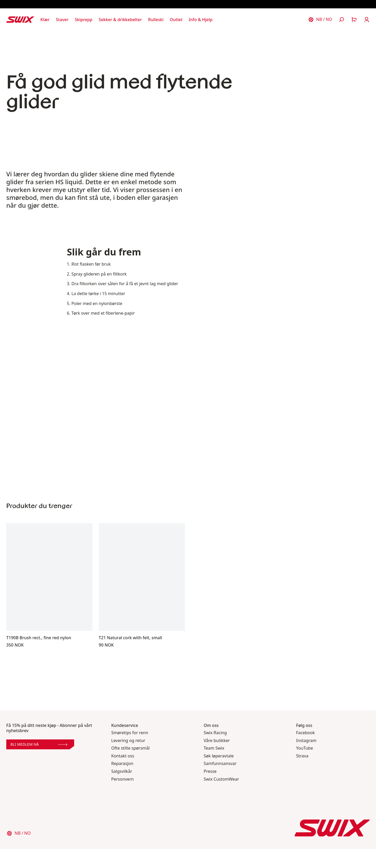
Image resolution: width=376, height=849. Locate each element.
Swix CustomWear (221, 779)
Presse (210, 771)
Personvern (122, 779)
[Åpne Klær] (45, 19)
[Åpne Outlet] (176, 19)
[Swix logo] (20, 19)
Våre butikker (217, 740)
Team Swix (214, 748)
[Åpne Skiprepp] (83, 19)
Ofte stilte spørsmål (130, 748)
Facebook (305, 733)
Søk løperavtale (219, 756)
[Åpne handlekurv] (354, 19)
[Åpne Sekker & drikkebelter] (120, 19)
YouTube (304, 748)
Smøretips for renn (129, 733)
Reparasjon (122, 763)
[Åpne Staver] (62, 19)
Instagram (306, 740)
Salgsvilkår (121, 771)
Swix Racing (215, 733)
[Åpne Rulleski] (155, 19)
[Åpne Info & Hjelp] (201, 19)
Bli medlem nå (38, 744)
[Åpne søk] (341, 19)
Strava (302, 756)
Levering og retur (128, 740)
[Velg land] (320, 19)
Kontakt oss (122, 756)
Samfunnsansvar (220, 763)
